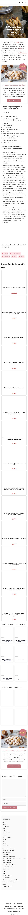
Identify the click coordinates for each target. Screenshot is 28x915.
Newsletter (21, 908)
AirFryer (4, 822)
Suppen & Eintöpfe (7, 875)
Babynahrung (6, 826)
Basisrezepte (6, 830)
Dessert (4, 835)
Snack (17, 42)
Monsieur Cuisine (7, 862)
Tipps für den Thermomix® (9, 882)
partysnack (7, 256)
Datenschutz (21, 906)
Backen (4, 828)
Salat (4, 871)
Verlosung (5, 884)
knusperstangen (16, 253)
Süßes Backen (6, 877)
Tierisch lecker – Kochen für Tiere (11, 879)
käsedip (6, 253)
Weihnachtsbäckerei (7, 886)
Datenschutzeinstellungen (10, 908)
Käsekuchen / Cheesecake (9, 856)
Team (14, 903)
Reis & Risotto (6, 869)
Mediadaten (19, 903)
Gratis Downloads (7, 852)
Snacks (20, 34)
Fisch (4, 841)
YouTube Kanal (22, 53)
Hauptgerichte (6, 854)
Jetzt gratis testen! (14, 100)
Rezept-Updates (8, 906)
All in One (5, 824)
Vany (20, 49)
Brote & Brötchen (7, 833)
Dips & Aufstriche (7, 837)
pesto (15, 256)
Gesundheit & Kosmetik (8, 850)
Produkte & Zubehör (7, 867)
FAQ (15, 906)
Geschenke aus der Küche (9, 848)
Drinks (4, 839)
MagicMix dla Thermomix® (14, 911)
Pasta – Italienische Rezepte (9, 864)
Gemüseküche (6, 846)
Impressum (8, 903)
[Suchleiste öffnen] (22, 2)
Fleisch (4, 843)
